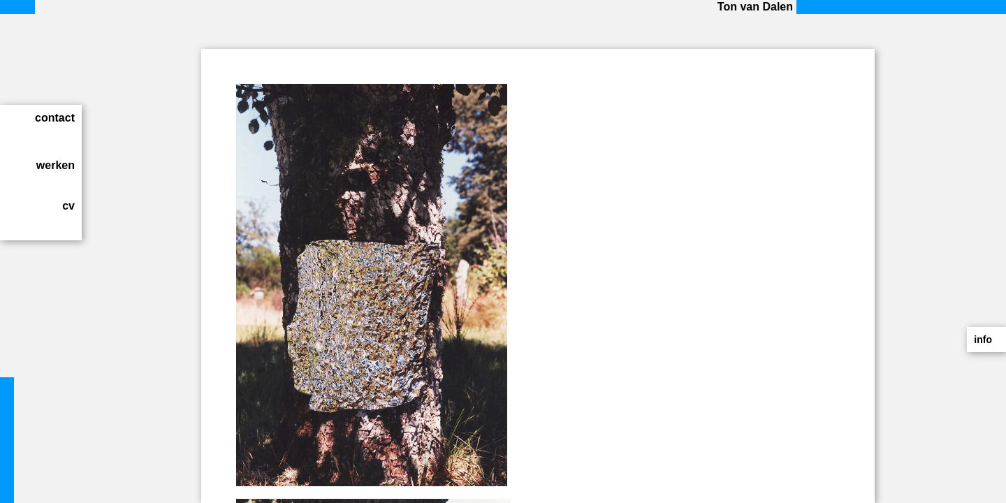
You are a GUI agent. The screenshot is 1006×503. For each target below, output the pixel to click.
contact (55, 118)
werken (55, 165)
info (983, 339)
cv (68, 206)
